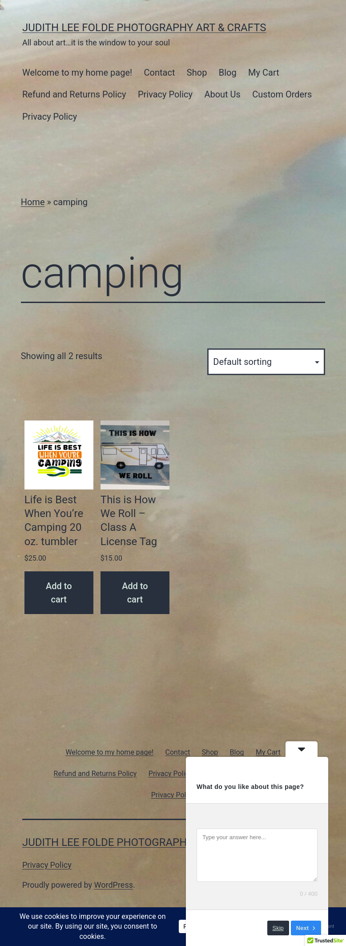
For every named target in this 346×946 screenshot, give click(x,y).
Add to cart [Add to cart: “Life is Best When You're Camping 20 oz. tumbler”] (59, 593)
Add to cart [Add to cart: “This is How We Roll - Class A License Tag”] (135, 593)
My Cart (263, 72)
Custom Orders (282, 94)
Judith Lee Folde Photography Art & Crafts (144, 27)
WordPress (113, 884)
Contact (159, 72)
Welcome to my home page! (77, 72)
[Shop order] (266, 361)
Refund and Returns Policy (74, 94)
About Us (222, 94)
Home (33, 202)
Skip (278, 928)
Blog (228, 72)
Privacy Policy (165, 94)
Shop (197, 72)
